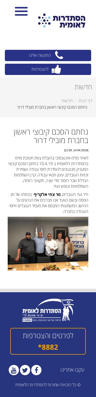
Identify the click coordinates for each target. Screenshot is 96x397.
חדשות (67, 100)
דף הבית (85, 100)
